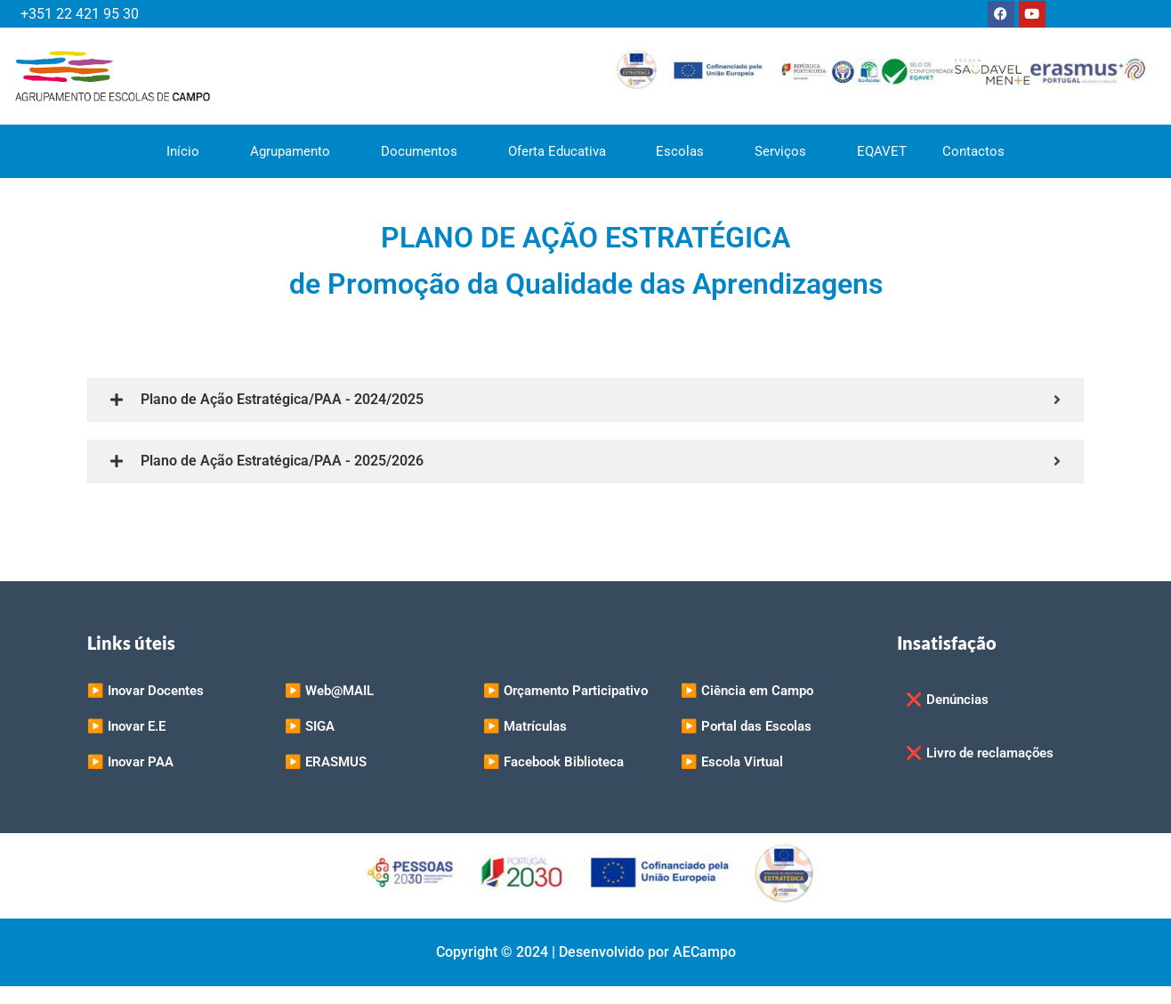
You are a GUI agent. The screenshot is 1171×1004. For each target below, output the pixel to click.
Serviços (788, 151)
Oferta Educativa (564, 151)
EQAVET (883, 151)
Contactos (974, 151)
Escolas (688, 151)
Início (190, 151)
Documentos (426, 151)
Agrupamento (297, 151)
